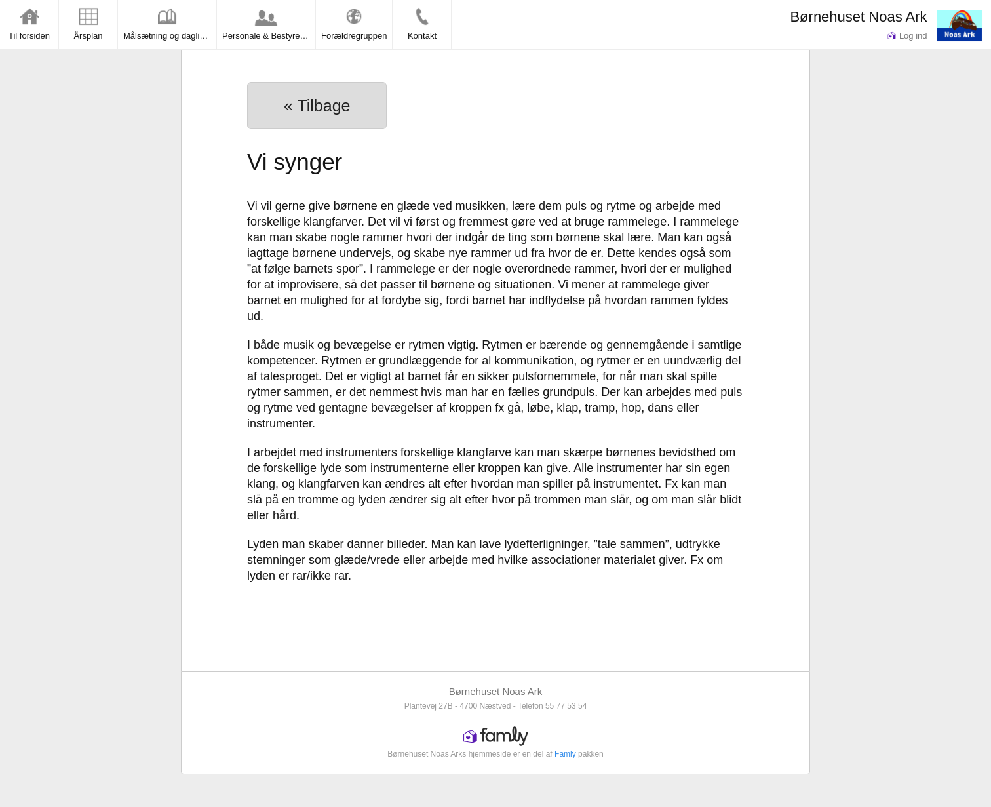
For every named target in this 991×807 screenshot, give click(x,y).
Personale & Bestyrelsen (268, 24)
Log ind (907, 36)
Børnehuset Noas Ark (858, 17)
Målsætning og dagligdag (169, 24)
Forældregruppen (354, 24)
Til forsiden (29, 24)
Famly (565, 753)
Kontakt (422, 24)
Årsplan (87, 24)
